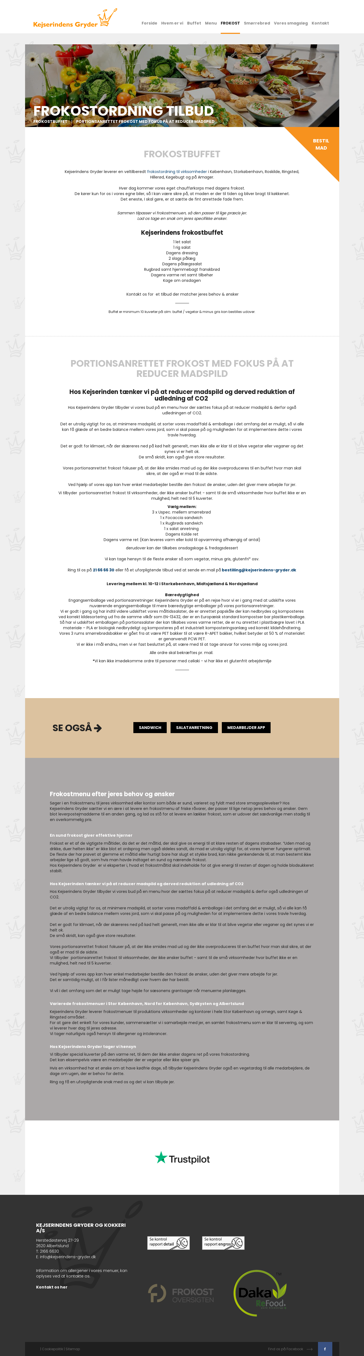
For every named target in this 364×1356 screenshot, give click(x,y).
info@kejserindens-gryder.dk (68, 1257)
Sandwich (150, 727)
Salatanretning (194, 727)
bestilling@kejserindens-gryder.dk (259, 570)
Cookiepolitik (52, 1349)
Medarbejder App (246, 727)
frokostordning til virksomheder (177, 171)
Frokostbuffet (50, 121)
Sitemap (73, 1349)
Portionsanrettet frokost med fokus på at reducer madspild (145, 121)
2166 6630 (49, 1251)
